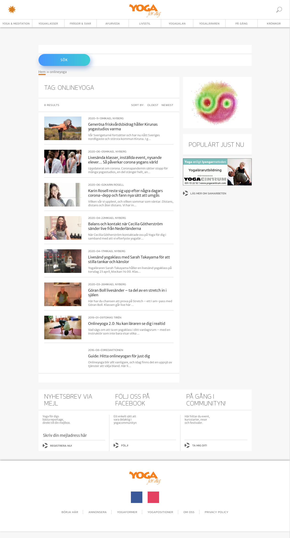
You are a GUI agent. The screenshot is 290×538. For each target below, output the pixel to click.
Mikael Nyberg (113, 118)
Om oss (189, 512)
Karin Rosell (114, 185)
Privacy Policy (216, 512)
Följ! (124, 445)
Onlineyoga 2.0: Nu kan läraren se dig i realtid (126, 323)
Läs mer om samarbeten (208, 193)
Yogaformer (127, 512)
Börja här (69, 512)
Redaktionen (113, 350)
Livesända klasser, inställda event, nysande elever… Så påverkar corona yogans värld (125, 159)
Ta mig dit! (199, 445)
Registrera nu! (61, 445)
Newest (168, 105)
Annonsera (97, 512)
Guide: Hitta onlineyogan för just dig (119, 356)
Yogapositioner (160, 512)
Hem (42, 72)
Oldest (153, 105)
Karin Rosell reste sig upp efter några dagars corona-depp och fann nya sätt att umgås (125, 193)
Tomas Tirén (112, 317)
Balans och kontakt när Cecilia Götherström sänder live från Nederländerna (125, 226)
